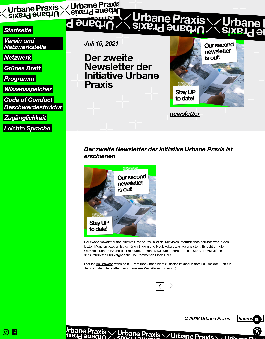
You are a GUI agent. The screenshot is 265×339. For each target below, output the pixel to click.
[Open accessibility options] (257, 331)
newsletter (185, 113)
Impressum (250, 318)
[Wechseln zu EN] (257, 319)
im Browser (104, 264)
